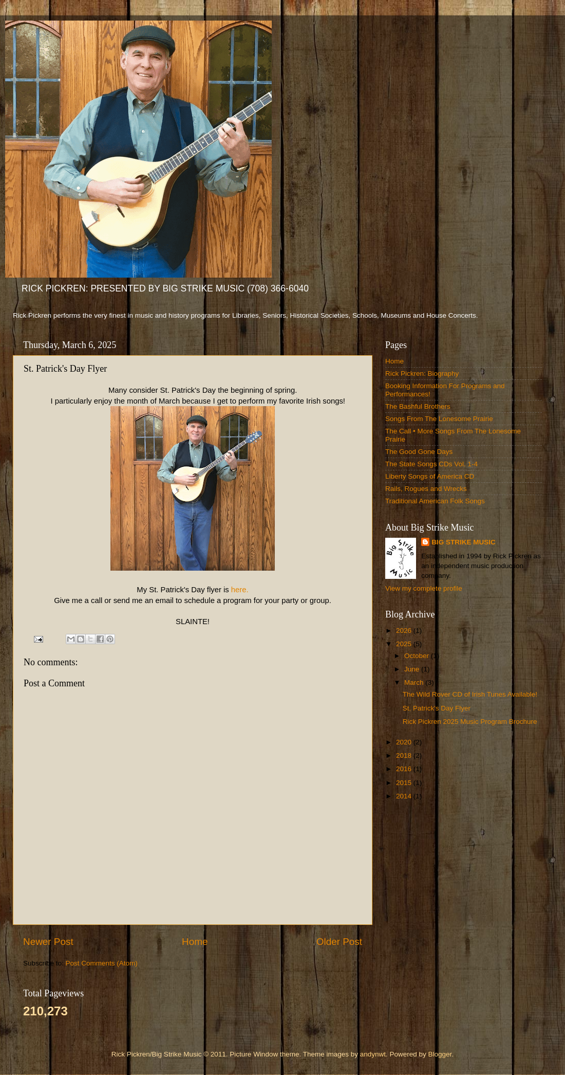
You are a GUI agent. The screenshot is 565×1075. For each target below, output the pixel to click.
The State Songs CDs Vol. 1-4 (431, 464)
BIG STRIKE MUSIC (463, 542)
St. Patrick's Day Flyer (436, 708)
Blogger (440, 1054)
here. (240, 590)
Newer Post (48, 941)
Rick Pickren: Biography (422, 373)
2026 (404, 630)
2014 (404, 796)
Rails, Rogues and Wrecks (426, 489)
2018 (404, 755)
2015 (404, 783)
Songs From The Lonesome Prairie (439, 419)
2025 (404, 644)
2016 (404, 769)
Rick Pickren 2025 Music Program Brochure (470, 721)
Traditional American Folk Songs (435, 501)
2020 (404, 742)
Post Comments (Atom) (102, 963)
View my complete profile (423, 588)
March (414, 682)
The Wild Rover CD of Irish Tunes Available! (470, 694)
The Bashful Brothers (417, 406)
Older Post (339, 941)
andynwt (373, 1054)
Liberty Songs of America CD (429, 476)
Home (195, 941)
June (412, 669)
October (417, 656)
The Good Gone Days (419, 451)
